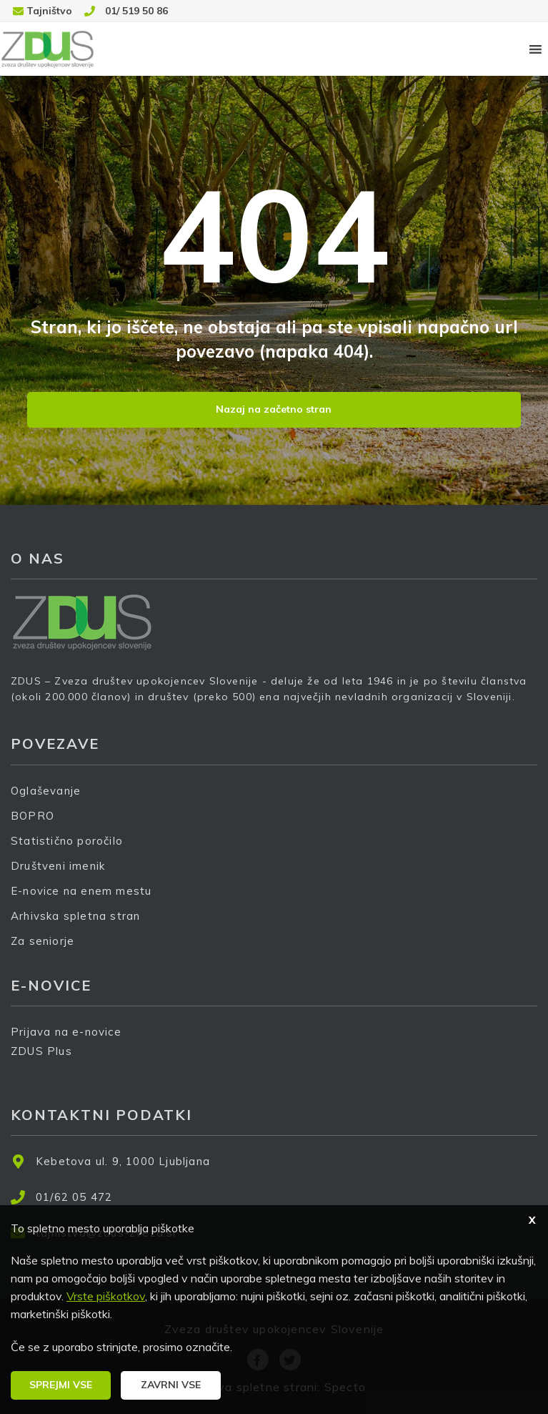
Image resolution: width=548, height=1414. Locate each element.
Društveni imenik (58, 866)
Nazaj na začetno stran (274, 409)
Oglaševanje (46, 790)
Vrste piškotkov (105, 1296)
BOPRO (32, 816)
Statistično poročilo (67, 841)
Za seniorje (42, 941)
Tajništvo (49, 10)
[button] (61, 1385)
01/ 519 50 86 (136, 10)
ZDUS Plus (46, 1060)
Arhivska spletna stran (75, 916)
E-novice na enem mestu (81, 891)
